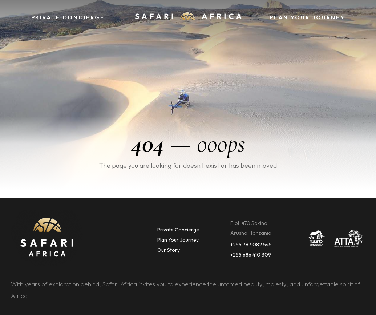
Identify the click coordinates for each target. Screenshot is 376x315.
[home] (188, 17)
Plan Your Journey (178, 240)
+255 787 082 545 (251, 244)
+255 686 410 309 (250, 254)
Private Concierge (178, 229)
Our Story (168, 250)
